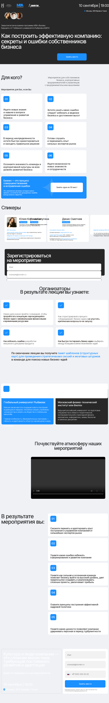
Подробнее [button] (8, 426)
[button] (72, 56)
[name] (54, 267)
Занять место (85, 684)
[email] (54, 274)
